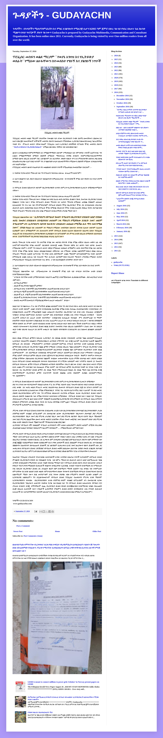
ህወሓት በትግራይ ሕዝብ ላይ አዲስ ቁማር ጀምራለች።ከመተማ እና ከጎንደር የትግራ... (132, 194)
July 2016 (120, 209)
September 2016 (123, 106)
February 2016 (122, 228)
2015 (116, 236)
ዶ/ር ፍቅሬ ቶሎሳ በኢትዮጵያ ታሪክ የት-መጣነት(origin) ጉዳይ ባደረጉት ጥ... (130, 140)
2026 (116, 55)
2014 (116, 239)
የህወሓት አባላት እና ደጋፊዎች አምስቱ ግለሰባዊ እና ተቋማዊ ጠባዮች (132, 176)
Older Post (96, 531)
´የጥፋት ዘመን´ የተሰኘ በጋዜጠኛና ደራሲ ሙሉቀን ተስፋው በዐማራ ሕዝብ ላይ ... (133, 170)
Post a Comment (23, 526)
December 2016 (122, 96)
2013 (116, 243)
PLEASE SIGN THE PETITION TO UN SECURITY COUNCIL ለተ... (132, 188)
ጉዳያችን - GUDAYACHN (62, 15)
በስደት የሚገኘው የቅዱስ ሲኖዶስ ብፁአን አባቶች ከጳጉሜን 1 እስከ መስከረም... (133, 182)
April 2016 (120, 220)
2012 (116, 247)
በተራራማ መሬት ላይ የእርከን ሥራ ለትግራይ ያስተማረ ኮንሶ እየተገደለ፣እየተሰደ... (131, 164)
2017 (116, 89)
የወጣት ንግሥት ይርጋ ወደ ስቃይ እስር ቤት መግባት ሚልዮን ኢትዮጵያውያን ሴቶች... (131, 152)
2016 (116, 92)
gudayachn (118, 262)
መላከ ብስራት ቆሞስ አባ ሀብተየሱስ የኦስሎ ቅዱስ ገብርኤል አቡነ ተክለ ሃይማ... (131, 146)
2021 (116, 74)
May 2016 (120, 217)
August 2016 (121, 206)
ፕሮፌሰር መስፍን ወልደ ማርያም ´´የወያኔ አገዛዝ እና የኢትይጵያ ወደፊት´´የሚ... (133, 123)
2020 (116, 78)
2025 (116, 59)
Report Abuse (117, 273)
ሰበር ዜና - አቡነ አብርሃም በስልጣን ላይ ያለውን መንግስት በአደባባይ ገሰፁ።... (132, 129)
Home (57, 531)
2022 (116, 70)
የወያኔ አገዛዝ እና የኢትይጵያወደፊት (27, 147)
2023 (116, 67)
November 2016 (122, 99)
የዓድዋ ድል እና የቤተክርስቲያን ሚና (40, 712)
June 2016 (120, 213)
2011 (116, 251)
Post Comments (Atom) (33, 536)
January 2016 (122, 231)
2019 (116, 81)
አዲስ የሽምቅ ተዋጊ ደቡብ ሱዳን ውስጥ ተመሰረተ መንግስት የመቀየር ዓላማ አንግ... (132, 134)
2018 (116, 85)
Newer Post (17, 531)
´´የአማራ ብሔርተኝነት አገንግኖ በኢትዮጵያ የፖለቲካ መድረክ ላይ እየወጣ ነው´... (131, 111)
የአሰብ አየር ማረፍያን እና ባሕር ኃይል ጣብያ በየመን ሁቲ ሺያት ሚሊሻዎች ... (131, 117)
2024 (116, 63)
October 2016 (122, 103)
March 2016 (121, 224)
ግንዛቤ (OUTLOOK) (121, 265)
